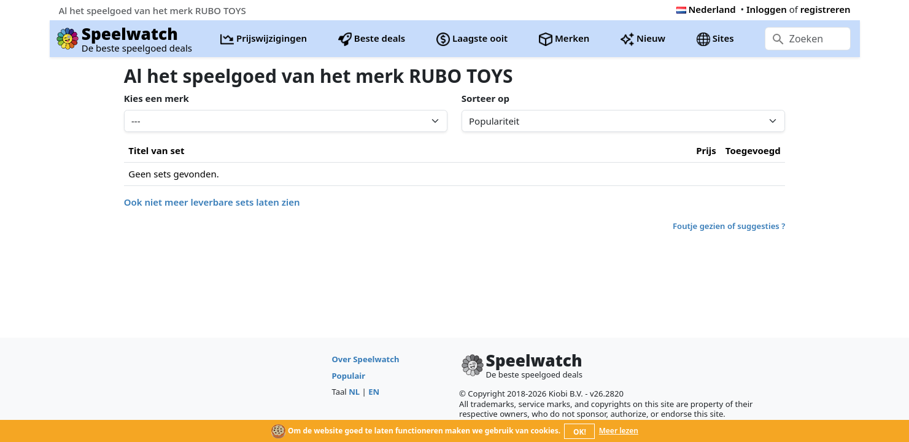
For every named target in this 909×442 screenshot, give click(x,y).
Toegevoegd (753, 150)
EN (373, 391)
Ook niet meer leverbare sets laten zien (212, 202)
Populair (348, 375)
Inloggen (766, 9)
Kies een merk (156, 98)
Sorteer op (485, 98)
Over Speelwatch (365, 359)
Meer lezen (618, 430)
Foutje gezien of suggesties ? (729, 225)
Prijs (706, 150)
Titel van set (156, 150)
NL (354, 391)
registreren (825, 9)
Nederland (706, 9)
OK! (579, 432)
